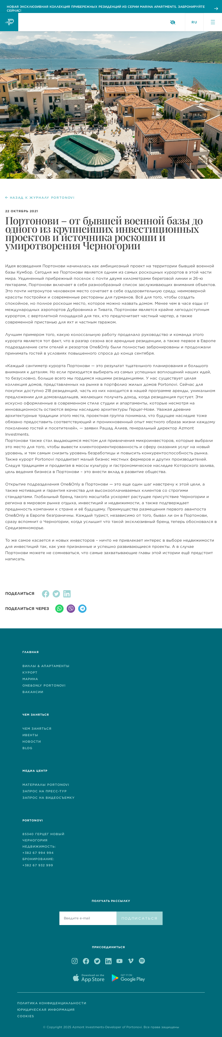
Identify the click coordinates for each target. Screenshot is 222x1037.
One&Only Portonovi (44, 685)
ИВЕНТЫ (30, 735)
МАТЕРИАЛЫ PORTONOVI (45, 785)
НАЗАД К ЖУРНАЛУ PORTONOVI (40, 197)
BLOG (27, 748)
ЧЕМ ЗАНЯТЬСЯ (37, 728)
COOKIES (25, 1016)
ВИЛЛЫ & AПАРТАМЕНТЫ (46, 666)
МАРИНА (30, 679)
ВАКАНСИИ (32, 692)
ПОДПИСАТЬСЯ (139, 918)
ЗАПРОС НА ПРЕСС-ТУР (44, 791)
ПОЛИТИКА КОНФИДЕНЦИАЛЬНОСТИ (51, 1003)
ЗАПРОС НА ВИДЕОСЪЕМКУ (48, 798)
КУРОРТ (30, 672)
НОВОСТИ (31, 741)
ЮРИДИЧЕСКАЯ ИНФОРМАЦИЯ (46, 1010)
